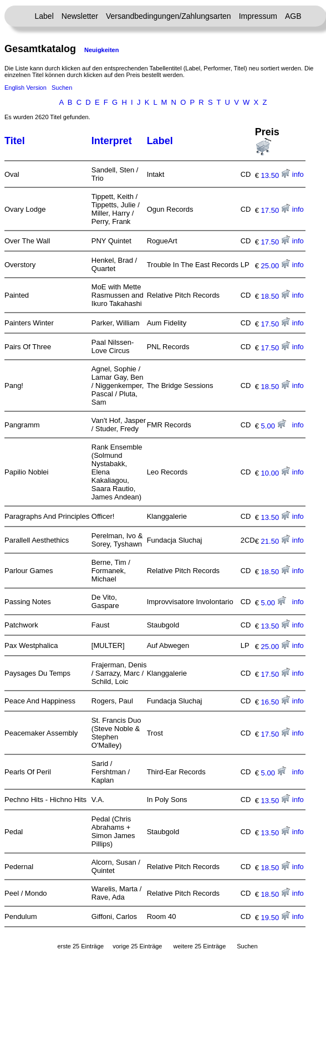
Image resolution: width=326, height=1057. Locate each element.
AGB (293, 16)
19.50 (275, 917)
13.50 (275, 175)
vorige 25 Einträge (137, 946)
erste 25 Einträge (80, 946)
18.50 (275, 296)
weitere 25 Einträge (199, 946)
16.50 (275, 702)
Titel (14, 140)
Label (44, 16)
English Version (25, 87)
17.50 (275, 210)
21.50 (275, 541)
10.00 (275, 473)
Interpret (111, 140)
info (298, 174)
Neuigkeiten (101, 50)
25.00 (275, 266)
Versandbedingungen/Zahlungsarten (168, 16)
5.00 (273, 426)
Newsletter (80, 16)
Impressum (258, 16)
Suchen (62, 87)
